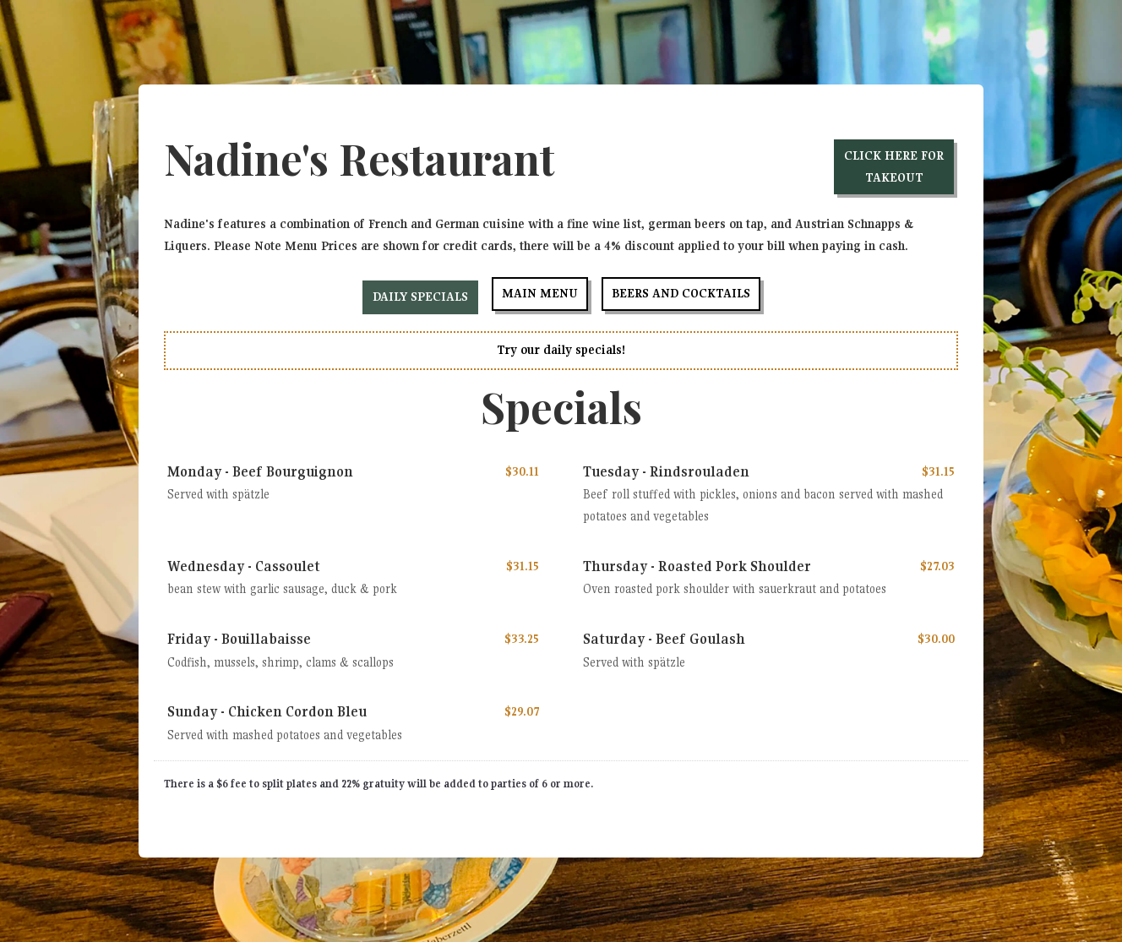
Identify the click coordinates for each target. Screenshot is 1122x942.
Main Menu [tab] (540, 293)
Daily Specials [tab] (420, 296)
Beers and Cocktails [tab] (681, 293)
